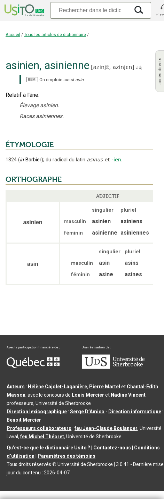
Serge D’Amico (87, 411)
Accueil (13, 34)
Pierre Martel (104, 386)
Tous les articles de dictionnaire (55, 34)
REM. (32, 79)
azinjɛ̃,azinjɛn (112, 67)
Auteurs (16, 386)
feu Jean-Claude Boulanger (106, 428)
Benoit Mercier (24, 420)
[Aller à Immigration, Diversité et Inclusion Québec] (33, 366)
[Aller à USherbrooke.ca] (113, 367)
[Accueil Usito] (23, 10)
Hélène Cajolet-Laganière (57, 386)
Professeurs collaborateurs (39, 428)
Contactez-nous (112, 447)
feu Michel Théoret (42, 436)
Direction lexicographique (37, 411)
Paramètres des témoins (66, 456)
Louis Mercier (88, 395)
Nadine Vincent (128, 395)
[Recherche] (90, 10)
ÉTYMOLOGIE (30, 145)
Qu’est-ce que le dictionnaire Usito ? (48, 447)
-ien (116, 159)
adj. (139, 67)
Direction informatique (134, 411)
